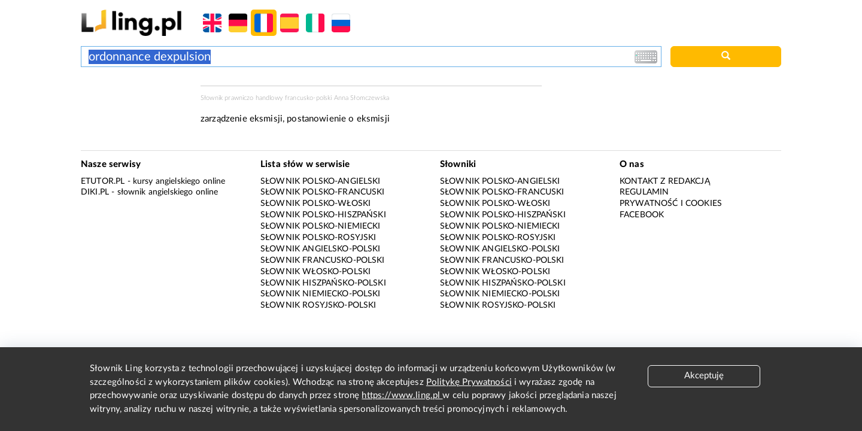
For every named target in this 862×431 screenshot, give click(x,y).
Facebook (642, 215)
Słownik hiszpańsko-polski (323, 283)
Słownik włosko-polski (315, 272)
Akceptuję (704, 375)
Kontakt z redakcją (665, 181)
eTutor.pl (103, 181)
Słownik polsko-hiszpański (323, 215)
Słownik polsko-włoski (315, 203)
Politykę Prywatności (469, 382)
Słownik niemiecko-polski (320, 294)
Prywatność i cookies (671, 203)
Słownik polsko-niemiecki (320, 226)
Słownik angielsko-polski (320, 249)
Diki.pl (95, 192)
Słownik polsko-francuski (322, 192)
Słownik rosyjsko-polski (318, 305)
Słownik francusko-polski (322, 260)
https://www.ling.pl (402, 395)
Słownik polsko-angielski (320, 181)
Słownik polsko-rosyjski (318, 237)
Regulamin (644, 192)
